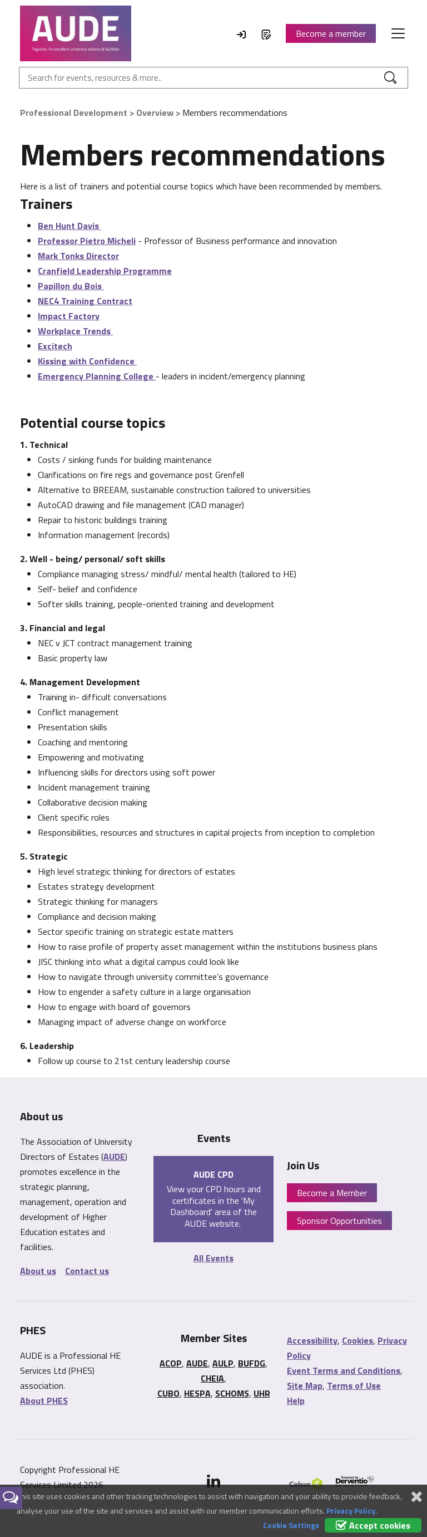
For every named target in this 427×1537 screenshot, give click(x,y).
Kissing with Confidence (87, 361)
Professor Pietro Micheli (87, 240)
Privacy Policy (350, 1510)
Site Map (304, 1385)
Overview (154, 112)
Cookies (357, 1340)
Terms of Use (354, 1385)
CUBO (168, 1393)
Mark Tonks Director (78, 255)
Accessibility (312, 1340)
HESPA (197, 1393)
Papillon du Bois (71, 285)
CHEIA (212, 1378)
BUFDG (251, 1363)
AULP (223, 1363)
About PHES (44, 1400)
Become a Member (332, 1192)
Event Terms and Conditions (343, 1370)
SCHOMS (232, 1393)
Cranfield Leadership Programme (105, 270)
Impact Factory (69, 316)
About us (38, 1270)
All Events (213, 1258)
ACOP (171, 1363)
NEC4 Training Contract (85, 301)
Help (296, 1400)
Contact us (87, 1270)
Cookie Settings (291, 1525)
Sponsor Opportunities (339, 1220)
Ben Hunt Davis (69, 225)
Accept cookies (373, 1525)
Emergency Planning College (97, 376)
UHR (262, 1393)
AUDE (114, 1156)
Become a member (331, 33)
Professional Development (73, 112)
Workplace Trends (75, 331)
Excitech (55, 346)
